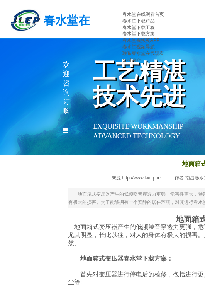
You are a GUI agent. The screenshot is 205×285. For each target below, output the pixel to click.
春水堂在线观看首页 (143, 14)
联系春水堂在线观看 (143, 53)
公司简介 (131, 60)
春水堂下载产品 (138, 21)
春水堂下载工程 (138, 27)
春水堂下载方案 (138, 33)
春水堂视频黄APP (140, 40)
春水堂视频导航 (138, 46)
